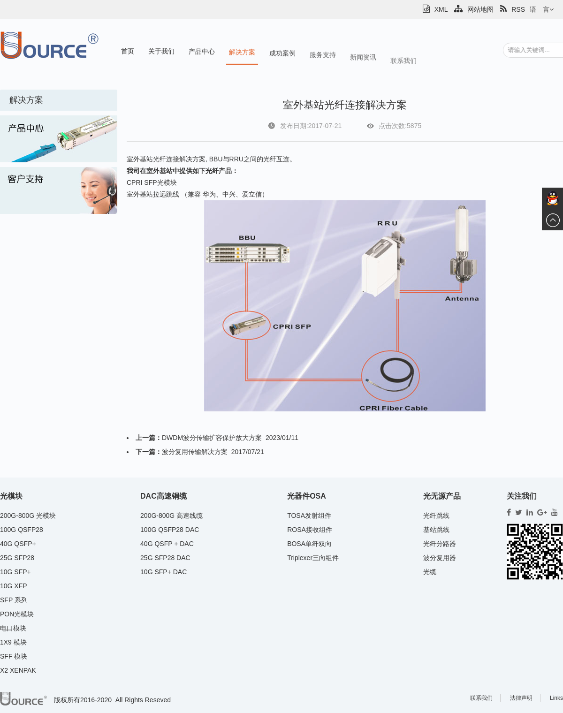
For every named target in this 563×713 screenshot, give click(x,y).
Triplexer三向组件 (313, 557)
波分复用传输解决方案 (195, 451)
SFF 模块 (13, 656)
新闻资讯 (363, 64)
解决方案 (242, 54)
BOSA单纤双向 (309, 543)
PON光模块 (17, 614)
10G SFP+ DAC (163, 572)
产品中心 (202, 52)
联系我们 (403, 69)
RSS (512, 9)
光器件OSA (306, 496)
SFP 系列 (14, 600)
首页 (127, 51)
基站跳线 (436, 529)
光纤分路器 (439, 543)
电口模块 (13, 628)
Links (556, 698)
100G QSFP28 (21, 529)
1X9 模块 (13, 642)
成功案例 (282, 56)
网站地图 (474, 9)
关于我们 (161, 51)
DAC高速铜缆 (163, 496)
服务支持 (323, 59)
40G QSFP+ (18, 543)
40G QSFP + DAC (167, 543)
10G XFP (13, 586)
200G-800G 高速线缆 (171, 515)
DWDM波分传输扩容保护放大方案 (212, 437)
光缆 (429, 572)
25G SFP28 (17, 557)
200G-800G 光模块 (28, 515)
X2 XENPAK (18, 670)
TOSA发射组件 (309, 515)
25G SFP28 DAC (165, 557)
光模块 (11, 496)
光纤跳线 (436, 515)
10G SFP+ (15, 572)
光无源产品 (442, 496)
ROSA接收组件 (309, 529)
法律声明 (521, 698)
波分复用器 (439, 557)
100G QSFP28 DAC (169, 529)
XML (435, 9)
